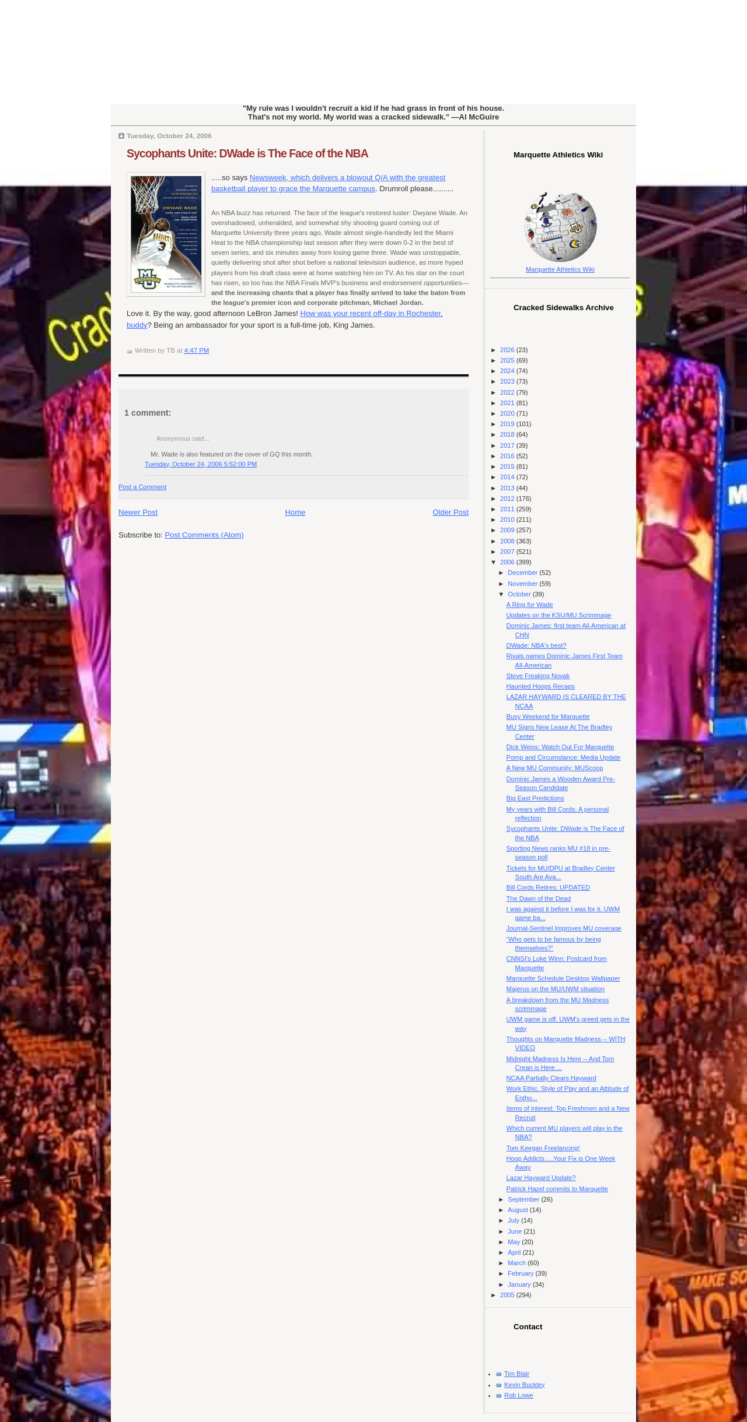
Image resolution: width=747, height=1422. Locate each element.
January (520, 1284)
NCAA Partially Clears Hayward (551, 1078)
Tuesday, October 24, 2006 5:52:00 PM (201, 464)
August (518, 1209)
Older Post (451, 512)
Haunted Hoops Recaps (541, 686)
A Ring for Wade (530, 604)
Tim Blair (516, 1373)
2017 (508, 445)
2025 (508, 360)
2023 (508, 381)
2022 (508, 392)
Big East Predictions (535, 798)
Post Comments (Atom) (204, 535)
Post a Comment (142, 486)
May (515, 1241)
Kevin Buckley (524, 1384)
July (514, 1220)
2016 (508, 455)
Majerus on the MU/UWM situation (556, 988)
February (521, 1273)
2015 (508, 466)
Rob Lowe (518, 1395)
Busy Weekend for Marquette (548, 716)
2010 (508, 519)
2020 (508, 413)
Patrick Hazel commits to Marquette (557, 1188)
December (523, 572)
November (523, 583)
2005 (508, 1294)
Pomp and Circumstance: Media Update (564, 757)
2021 (508, 402)
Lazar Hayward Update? (541, 1177)
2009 (508, 529)
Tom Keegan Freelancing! (543, 1147)
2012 (508, 498)
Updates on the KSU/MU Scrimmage (559, 615)
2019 (508, 423)
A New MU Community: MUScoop (555, 767)
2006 (508, 562)
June (515, 1231)
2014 (508, 476)
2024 (508, 370)
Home (295, 512)
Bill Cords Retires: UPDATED (548, 887)
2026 (508, 349)
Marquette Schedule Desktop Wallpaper (563, 978)
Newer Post (138, 512)
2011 (508, 508)
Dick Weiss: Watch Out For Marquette (561, 746)
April (515, 1252)
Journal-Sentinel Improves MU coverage (564, 928)
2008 (508, 541)
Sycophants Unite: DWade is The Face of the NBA (247, 153)
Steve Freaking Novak (538, 675)
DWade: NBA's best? (537, 645)
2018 (508, 434)
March (518, 1262)
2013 (508, 487)
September (524, 1199)
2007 (508, 551)
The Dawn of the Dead (539, 898)
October (520, 594)
